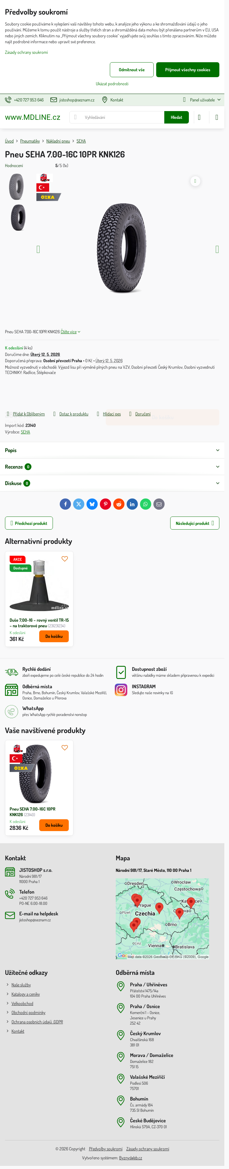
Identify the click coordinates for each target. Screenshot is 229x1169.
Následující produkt (195, 523)
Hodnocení (14, 165)
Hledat (176, 117)
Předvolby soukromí (106, 1148)
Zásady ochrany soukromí (147, 1148)
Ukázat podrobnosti (112, 83)
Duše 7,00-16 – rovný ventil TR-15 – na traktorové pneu (39, 622)
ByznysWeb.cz (130, 1157)
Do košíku (163, 392)
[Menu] (216, 117)
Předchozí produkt (29, 523)
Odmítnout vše (132, 69)
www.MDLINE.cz (32, 117)
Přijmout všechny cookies (187, 69)
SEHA (25, 431)
